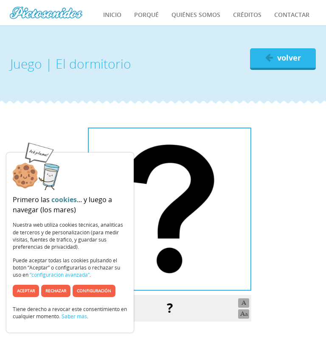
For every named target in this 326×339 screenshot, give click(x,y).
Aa (244, 313)
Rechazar (55, 291)
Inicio (112, 15)
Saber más (74, 316)
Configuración (94, 291)
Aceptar (26, 291)
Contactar (291, 15)
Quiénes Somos (195, 15)
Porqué (146, 15)
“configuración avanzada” (60, 274)
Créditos (247, 15)
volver (283, 58)
